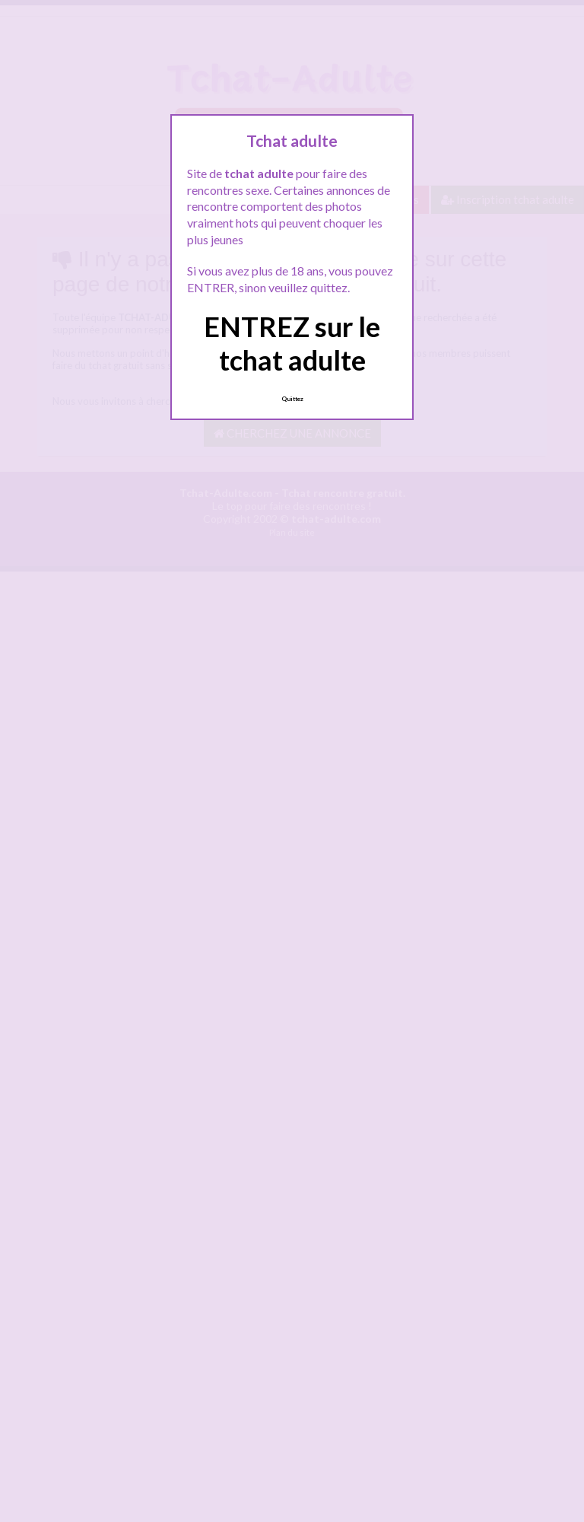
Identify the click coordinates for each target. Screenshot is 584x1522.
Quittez (292, 399)
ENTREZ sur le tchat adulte (292, 343)
